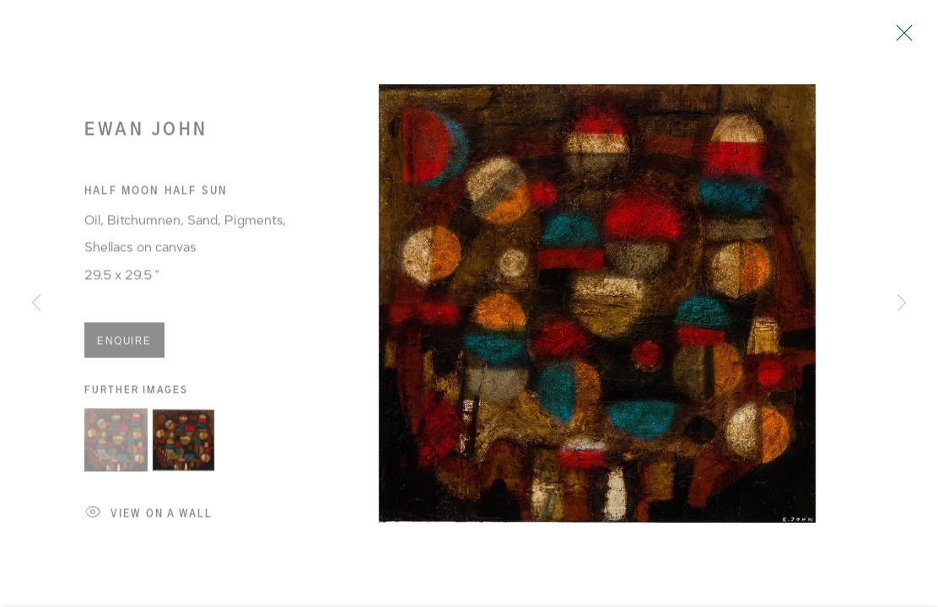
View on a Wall (148, 519)
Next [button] (901, 303)
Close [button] (900, 38)
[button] (116, 444)
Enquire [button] (124, 345)
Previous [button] (36, 303)
